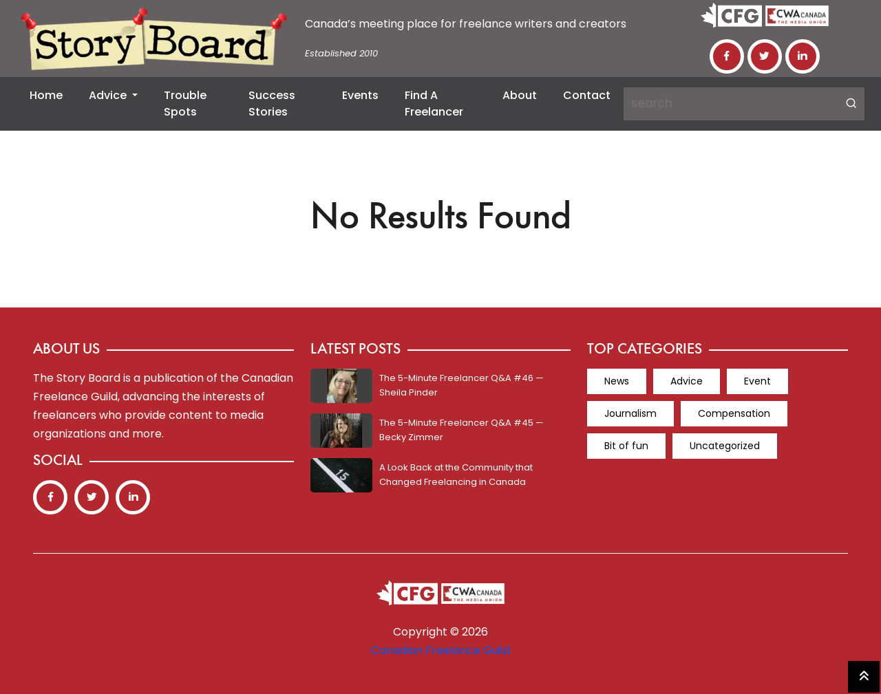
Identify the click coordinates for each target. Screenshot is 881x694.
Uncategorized (725, 446)
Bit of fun (626, 446)
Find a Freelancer (434, 103)
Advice (109, 95)
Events (360, 95)
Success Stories (271, 103)
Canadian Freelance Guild (440, 650)
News (616, 381)
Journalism (630, 413)
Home (46, 95)
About (519, 95)
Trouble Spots (185, 103)
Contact (587, 95)
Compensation (734, 413)
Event (757, 381)
